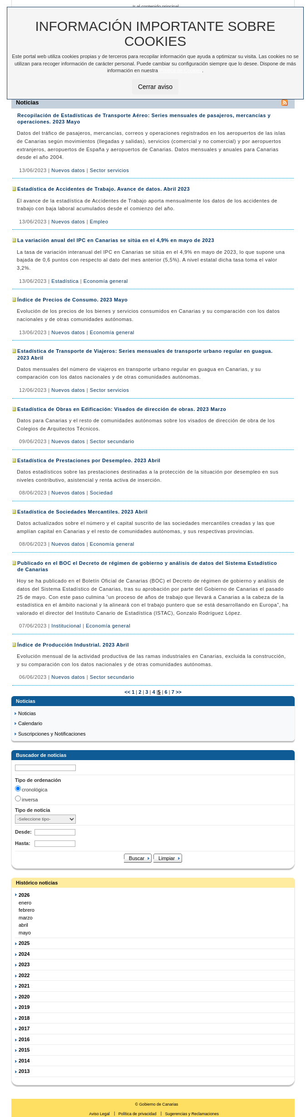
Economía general (106, 281)
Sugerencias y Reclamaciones (191, 1114)
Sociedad (101, 492)
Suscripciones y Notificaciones (52, 733)
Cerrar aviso (155, 86)
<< (127, 692)
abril (23, 925)
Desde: (23, 832)
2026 (24, 895)
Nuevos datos (68, 170)
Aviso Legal (100, 1114)
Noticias (27, 713)
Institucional (66, 625)
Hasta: (22, 843)
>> (179, 692)
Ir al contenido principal (156, 6)
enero (25, 902)
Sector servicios (109, 170)
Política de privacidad (138, 1114)
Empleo (99, 221)
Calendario (30, 723)
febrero (27, 910)
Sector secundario (112, 441)
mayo (25, 932)
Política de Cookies (180, 70)
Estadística (65, 281)
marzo (26, 917)
